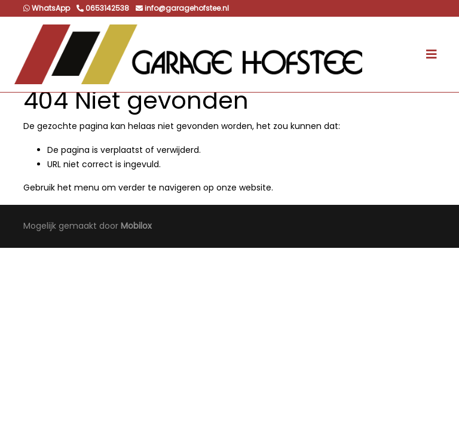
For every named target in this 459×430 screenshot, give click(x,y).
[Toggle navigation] (431, 54)
